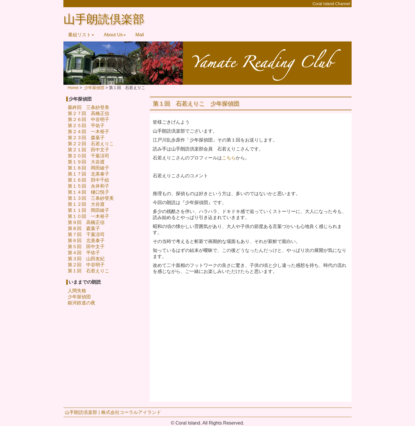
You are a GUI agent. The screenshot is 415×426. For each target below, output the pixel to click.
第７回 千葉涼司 (86, 234)
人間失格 (77, 290)
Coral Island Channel (331, 3)
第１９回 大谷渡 (86, 161)
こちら (229, 157)
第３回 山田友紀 (86, 258)
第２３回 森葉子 (86, 137)
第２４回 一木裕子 (88, 131)
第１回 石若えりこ (88, 270)
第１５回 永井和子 (88, 186)
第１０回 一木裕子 (88, 216)
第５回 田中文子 (86, 246)
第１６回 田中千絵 (88, 180)
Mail (139, 34)
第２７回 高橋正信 (88, 113)
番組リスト (81, 34)
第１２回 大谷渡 (86, 204)
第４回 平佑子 (84, 252)
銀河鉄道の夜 (81, 302)
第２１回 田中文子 (88, 149)
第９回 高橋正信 (86, 222)
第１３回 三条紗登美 (91, 198)
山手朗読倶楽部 (103, 19)
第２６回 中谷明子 (88, 119)
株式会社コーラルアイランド (131, 412)
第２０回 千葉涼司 (88, 155)
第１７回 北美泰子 (88, 173)
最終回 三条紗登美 (88, 107)
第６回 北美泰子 (86, 240)
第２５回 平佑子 (86, 125)
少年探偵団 (79, 296)
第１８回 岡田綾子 (88, 167)
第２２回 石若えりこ (91, 143)
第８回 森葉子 (84, 228)
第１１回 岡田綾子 (88, 210)
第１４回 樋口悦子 (88, 192)
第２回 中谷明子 (86, 264)
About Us (115, 34)
